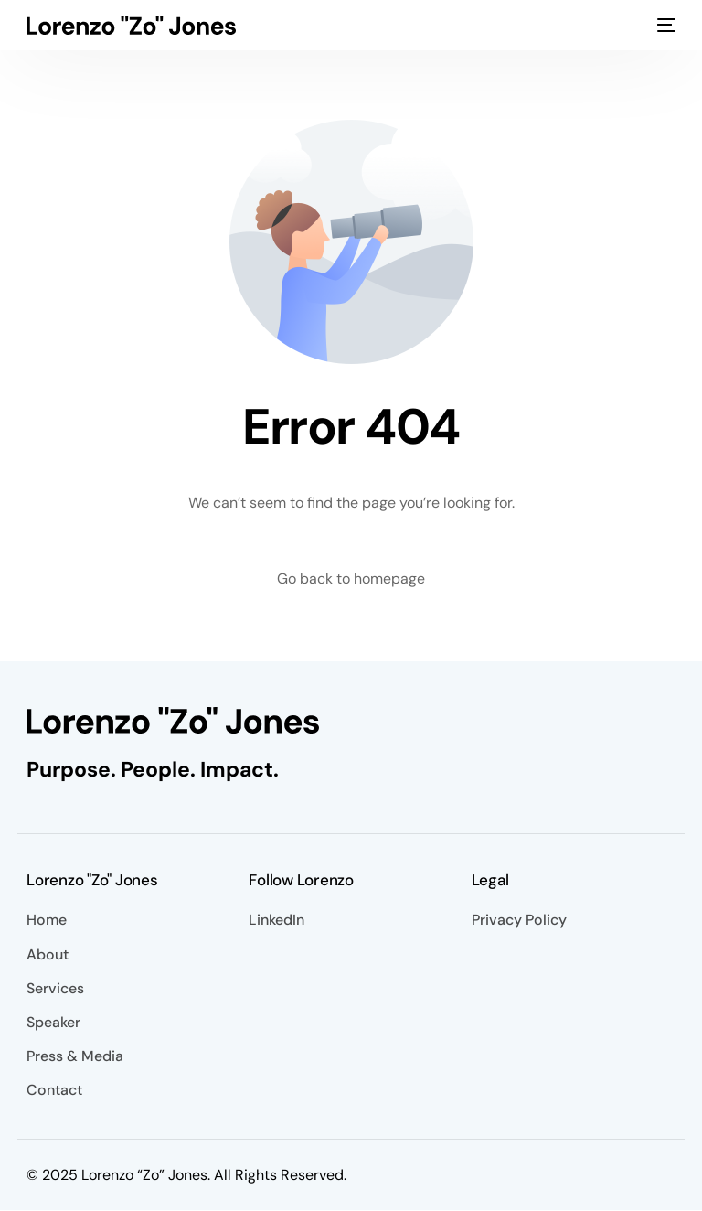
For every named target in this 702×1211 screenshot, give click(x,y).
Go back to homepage (351, 578)
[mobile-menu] (665, 25)
